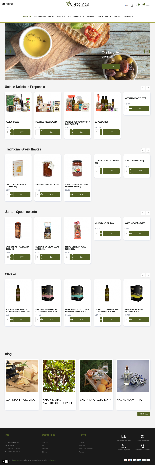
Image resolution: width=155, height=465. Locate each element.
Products (45, 442)
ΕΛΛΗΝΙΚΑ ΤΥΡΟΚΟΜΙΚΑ (20, 399)
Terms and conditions (86, 449)
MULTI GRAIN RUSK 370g (134, 161)
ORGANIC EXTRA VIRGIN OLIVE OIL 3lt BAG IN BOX (136, 310)
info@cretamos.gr (14, 451)
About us (45, 449)
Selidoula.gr (52, 460)
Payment (82, 445)
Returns (81, 452)
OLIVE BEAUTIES (101, 122)
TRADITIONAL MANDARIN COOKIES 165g (16, 185)
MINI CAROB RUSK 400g (104, 223)
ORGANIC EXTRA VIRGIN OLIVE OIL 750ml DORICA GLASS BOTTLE (107, 311)
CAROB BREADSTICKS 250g (135, 223)
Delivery (82, 442)
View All (144, 414)
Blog (43, 445)
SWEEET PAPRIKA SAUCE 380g (47, 184)
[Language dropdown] (126, 5)
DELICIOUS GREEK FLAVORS (46, 122)
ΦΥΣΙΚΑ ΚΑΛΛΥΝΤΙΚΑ (129, 399)
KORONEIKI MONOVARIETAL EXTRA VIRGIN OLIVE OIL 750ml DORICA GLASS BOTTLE (18, 311)
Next (147, 51)
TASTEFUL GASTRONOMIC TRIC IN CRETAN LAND (77, 123)
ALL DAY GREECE (12, 122)
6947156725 (8, 4)
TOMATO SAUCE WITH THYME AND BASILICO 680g (76, 185)
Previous (8, 51)
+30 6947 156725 (14, 448)
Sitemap (44, 452)
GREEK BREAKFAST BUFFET (135, 98)
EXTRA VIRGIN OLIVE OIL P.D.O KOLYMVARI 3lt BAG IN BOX (77, 310)
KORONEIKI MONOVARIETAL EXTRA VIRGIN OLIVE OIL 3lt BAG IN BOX (46, 311)
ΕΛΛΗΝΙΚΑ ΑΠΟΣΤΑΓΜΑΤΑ (95, 399)
